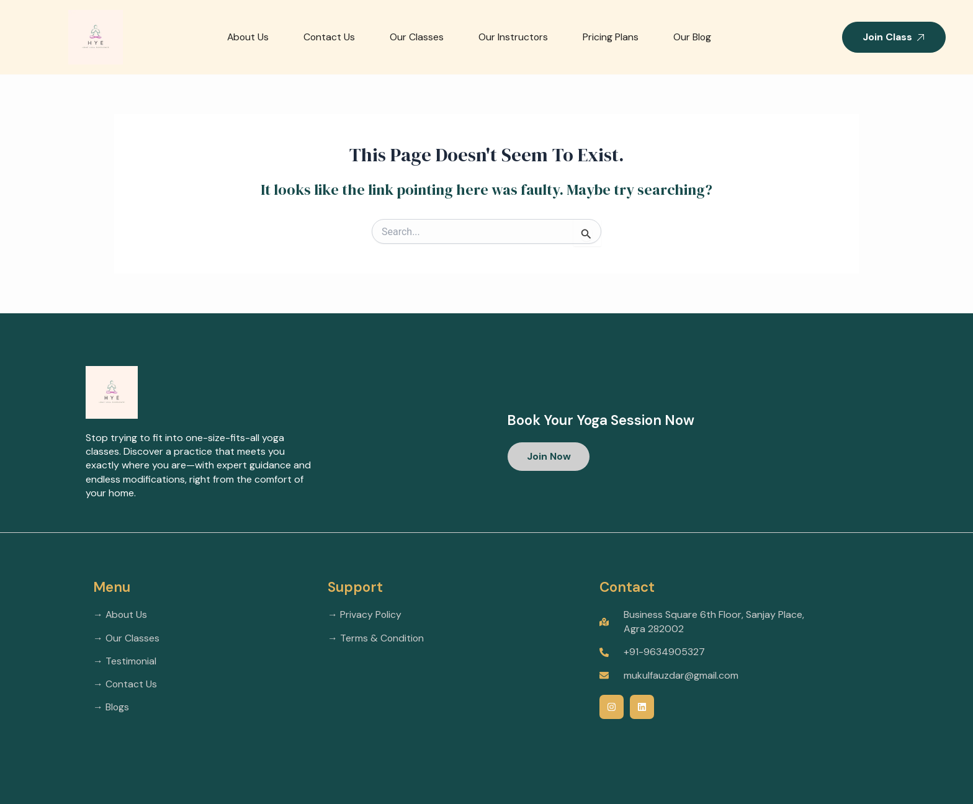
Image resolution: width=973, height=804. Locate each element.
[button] (549, 456)
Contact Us (328, 36)
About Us (245, 36)
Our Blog (692, 36)
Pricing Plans (610, 36)
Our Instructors (512, 36)
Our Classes (415, 36)
